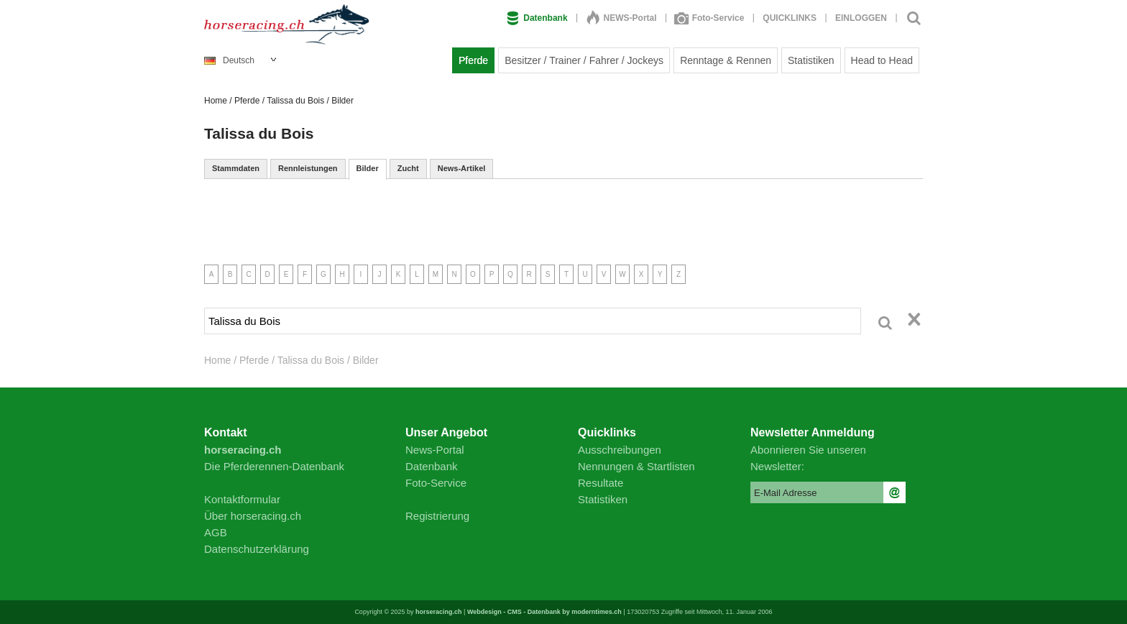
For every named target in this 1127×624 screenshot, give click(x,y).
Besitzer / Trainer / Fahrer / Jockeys (584, 60)
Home (215, 101)
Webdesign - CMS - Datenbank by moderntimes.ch (544, 611)
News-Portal (434, 450)
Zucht (408, 168)
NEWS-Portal (621, 18)
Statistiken (811, 60)
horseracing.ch (438, 611)
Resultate (600, 483)
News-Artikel (462, 168)
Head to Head (882, 60)
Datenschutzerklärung (256, 549)
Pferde (473, 60)
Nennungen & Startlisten (636, 466)
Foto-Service (710, 18)
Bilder (367, 168)
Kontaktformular (242, 499)
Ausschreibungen (619, 450)
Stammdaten (235, 168)
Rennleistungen (308, 168)
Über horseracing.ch (252, 516)
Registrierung (437, 516)
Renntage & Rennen (725, 60)
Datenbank (537, 18)
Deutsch (229, 60)
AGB (215, 532)
